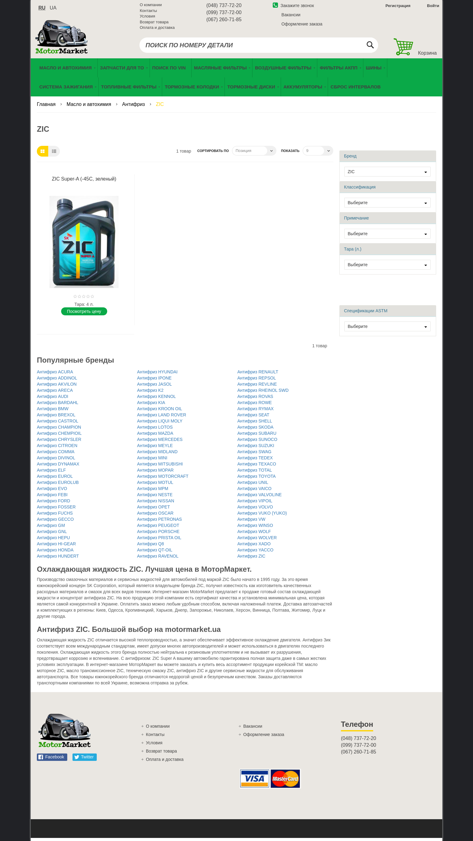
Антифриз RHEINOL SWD (263, 393)
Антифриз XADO (254, 546)
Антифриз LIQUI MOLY (159, 423)
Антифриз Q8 (150, 546)
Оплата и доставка (157, 29)
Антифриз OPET (153, 509)
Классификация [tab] (360, 189)
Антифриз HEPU (53, 540)
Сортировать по (213, 153)
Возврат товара (154, 23)
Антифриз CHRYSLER (59, 442)
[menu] (236, 80)
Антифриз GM (51, 528)
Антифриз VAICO (254, 491)
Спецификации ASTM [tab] (365, 313)
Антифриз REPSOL (256, 380)
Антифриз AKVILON (56, 386)
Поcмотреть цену (84, 314)
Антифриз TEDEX (255, 460)
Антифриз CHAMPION (59, 429)
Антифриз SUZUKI (255, 448)
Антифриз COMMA (55, 454)
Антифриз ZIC (251, 558)
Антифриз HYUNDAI (157, 374)
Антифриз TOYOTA (256, 479)
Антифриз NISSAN (155, 503)
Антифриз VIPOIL (254, 503)
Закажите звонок (293, 7)
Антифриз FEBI (52, 497)
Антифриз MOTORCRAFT (162, 479)
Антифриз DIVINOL (56, 460)
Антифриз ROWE (254, 405)
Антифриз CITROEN (57, 448)
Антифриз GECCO (55, 522)
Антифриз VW (251, 522)
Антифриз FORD (53, 503)
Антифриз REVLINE (257, 386)
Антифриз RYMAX (255, 411)
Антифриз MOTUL (155, 485)
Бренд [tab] (350, 158)
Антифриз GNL (52, 534)
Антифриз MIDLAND (157, 454)
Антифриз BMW (52, 411)
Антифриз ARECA (55, 393)
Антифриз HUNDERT (58, 558)
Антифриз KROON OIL (159, 411)
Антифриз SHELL (254, 423)
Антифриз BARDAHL (57, 405)
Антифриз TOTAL (254, 472)
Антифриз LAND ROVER (161, 417)
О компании (151, 6)
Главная (47, 107)
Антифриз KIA (151, 405)
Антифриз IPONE (154, 380)
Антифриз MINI (152, 460)
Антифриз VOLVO (255, 509)
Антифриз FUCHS (55, 515)
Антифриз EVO (52, 491)
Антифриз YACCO (255, 552)
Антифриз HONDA (55, 552)
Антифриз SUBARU (256, 436)
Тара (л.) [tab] (353, 251)
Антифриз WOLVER (257, 540)
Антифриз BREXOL (56, 417)
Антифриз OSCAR (155, 515)
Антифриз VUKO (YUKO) (262, 515)
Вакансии (290, 16)
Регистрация (397, 7)
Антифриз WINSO (255, 528)
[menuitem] (170, 70)
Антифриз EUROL (55, 479)
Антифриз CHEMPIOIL (59, 436)
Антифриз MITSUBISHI (160, 466)
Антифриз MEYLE (155, 448)
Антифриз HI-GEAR (56, 546)
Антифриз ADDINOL (57, 380)
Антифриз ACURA (55, 374)
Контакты (148, 12)
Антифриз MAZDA (155, 436)
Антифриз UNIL (252, 485)
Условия (147, 17)
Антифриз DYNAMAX (58, 466)
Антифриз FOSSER (56, 509)
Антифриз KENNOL (156, 399)
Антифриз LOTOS (155, 429)
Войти (433, 7)
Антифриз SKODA (255, 429)
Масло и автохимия (90, 107)
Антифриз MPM (152, 491)
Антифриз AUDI (52, 399)
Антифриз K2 (150, 393)
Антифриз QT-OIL (154, 552)
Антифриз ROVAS (255, 399)
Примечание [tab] (356, 220)
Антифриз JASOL (154, 386)
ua (53, 9)
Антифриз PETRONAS (159, 522)
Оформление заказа (301, 25)
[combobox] (258, 46)
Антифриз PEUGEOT (158, 528)
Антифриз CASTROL (57, 423)
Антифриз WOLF (254, 534)
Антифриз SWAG (254, 454)
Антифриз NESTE (154, 497)
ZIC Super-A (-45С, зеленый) (84, 181)
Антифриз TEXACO (256, 466)
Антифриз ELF (51, 472)
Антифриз (134, 107)
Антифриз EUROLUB (58, 485)
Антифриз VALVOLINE (259, 497)
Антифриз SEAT (253, 417)
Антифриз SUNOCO (257, 442)
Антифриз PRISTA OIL (159, 540)
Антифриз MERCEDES (159, 442)
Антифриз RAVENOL (157, 558)
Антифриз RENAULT (257, 374)
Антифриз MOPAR (155, 472)
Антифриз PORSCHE (158, 534)
